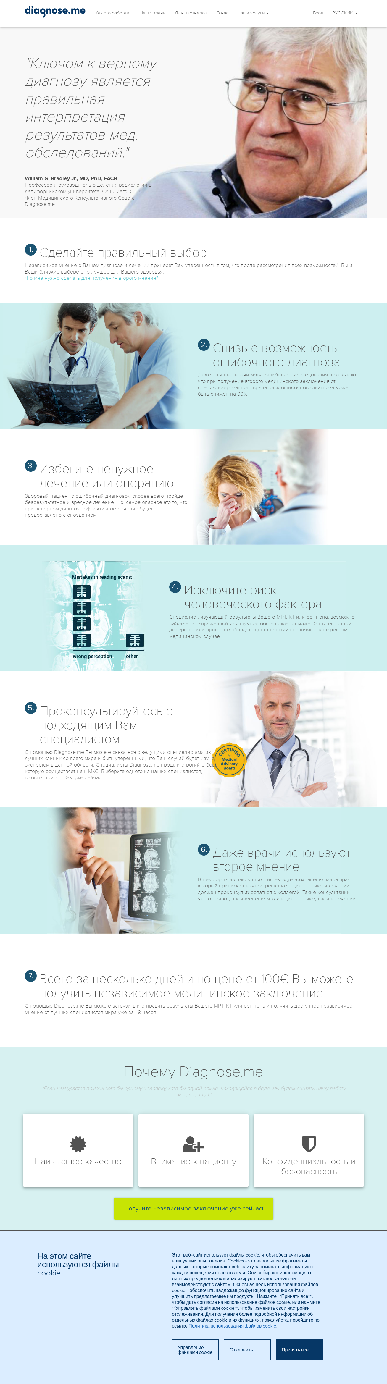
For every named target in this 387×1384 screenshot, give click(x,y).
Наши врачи (153, 12)
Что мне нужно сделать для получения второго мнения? (91, 278)
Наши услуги (253, 12)
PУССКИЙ (344, 12)
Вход (318, 12)
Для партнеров (191, 12)
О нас (222, 12)
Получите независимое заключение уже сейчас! (193, 1208)
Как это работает (113, 12)
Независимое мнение (55, 12)
